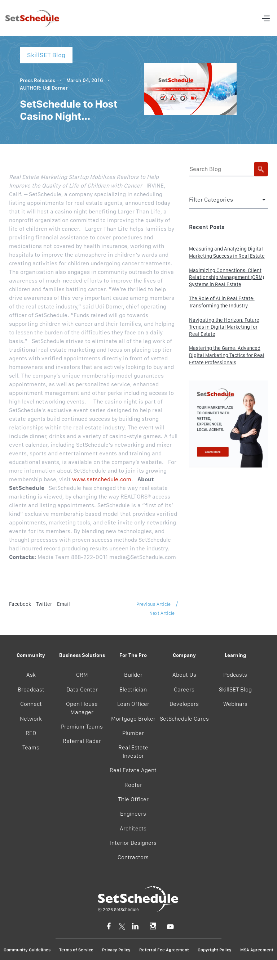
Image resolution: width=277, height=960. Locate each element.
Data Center (82, 689)
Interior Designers (133, 842)
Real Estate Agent (133, 770)
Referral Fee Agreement (164, 949)
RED (31, 733)
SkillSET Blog (235, 689)
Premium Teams (82, 726)
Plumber (133, 733)
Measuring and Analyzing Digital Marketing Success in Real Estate (227, 252)
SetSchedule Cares (184, 718)
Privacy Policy (116, 949)
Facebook (20, 604)
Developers (184, 703)
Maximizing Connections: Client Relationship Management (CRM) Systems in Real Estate (226, 277)
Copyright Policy (215, 949)
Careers (184, 689)
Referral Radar (82, 741)
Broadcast (31, 689)
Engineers (133, 813)
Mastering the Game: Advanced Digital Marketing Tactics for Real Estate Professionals (226, 355)
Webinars (235, 703)
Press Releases (37, 80)
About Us (184, 674)
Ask (31, 674)
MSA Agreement (256, 949)
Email (63, 604)
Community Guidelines (27, 949)
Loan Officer (133, 703)
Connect (31, 703)
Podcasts (235, 674)
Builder (133, 674)
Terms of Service (76, 949)
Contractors (133, 857)
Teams (30, 747)
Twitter (44, 604)
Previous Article (153, 604)
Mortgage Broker (133, 718)
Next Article (162, 613)
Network (31, 718)
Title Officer (133, 799)
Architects (133, 828)
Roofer (133, 784)
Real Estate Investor (133, 751)
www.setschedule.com (101, 479)
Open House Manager (82, 707)
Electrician (133, 689)
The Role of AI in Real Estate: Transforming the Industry (222, 302)
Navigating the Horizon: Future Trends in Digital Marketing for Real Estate (224, 327)
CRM (82, 674)
